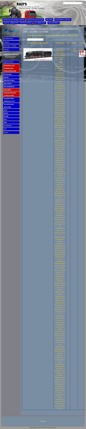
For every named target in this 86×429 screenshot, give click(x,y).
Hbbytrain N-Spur (9, 80)
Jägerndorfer (7, 83)
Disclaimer (43, 421)
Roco (5, 119)
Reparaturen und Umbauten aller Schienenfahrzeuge (10, 68)
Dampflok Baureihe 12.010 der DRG (10, 94)
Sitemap (6, 49)
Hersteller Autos (35, 19)
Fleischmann (7, 74)
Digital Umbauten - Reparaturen (17, 23)
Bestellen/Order (8, 38)
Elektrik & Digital (63, 19)
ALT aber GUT (39, 23)
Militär (49, 19)
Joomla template (33, 427)
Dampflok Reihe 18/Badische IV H (9, 100)
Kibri (5, 129)
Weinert (6, 132)
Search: (32, 39)
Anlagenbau (53, 23)
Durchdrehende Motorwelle (9, 106)
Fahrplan (6, 42)
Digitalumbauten (8, 62)
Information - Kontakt (10, 46)
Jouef (5, 110)
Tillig (5, 122)
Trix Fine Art (7, 125)
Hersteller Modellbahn (13, 19)
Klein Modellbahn (9, 86)
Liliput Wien (7, 89)
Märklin (5, 113)
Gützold (5, 77)
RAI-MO (5, 116)
